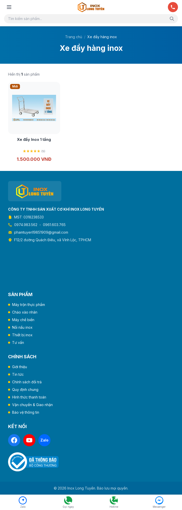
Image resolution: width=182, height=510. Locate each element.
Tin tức (18, 374)
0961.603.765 (54, 225)
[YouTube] (29, 440)
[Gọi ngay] (173, 7)
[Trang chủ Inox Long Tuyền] (91, 7)
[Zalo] (44, 440)
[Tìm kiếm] (172, 19)
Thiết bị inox (22, 335)
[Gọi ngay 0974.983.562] (68, 502)
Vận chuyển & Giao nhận (32, 405)
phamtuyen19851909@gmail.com (41, 232)
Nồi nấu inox (22, 327)
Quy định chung (25, 389)
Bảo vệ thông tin (25, 412)
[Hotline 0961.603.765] (114, 502)
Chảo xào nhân (24, 312)
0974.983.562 (25, 225)
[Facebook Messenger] (159, 502)
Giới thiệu (19, 367)
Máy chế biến (23, 320)
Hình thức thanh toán (29, 397)
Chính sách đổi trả (27, 382)
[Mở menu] (9, 7)
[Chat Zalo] (22, 502)
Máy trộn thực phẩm (28, 304)
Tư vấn (18, 342)
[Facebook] (14, 440)
